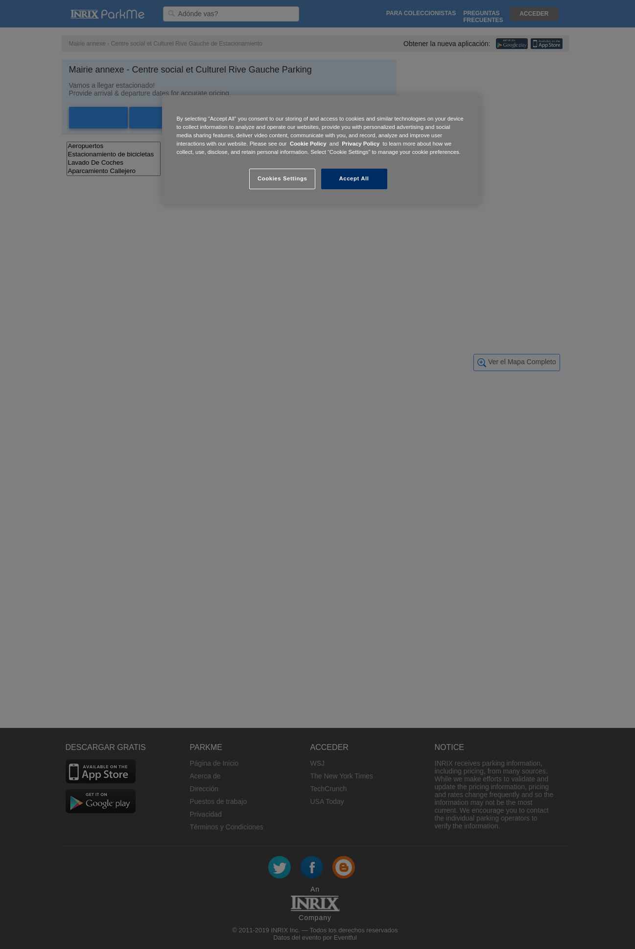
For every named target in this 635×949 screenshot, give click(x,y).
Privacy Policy (360, 144)
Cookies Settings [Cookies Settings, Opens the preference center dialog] (282, 178)
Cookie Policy (308, 144)
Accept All (354, 178)
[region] (321, 149)
